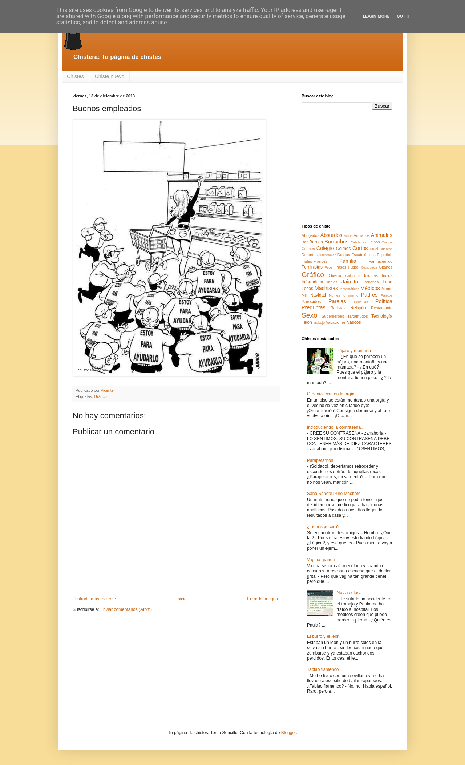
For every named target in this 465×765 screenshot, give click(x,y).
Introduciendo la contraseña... (335, 427)
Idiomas (371, 275)
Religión (358, 307)
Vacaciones (336, 322)
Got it (403, 16)
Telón (307, 322)
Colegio (325, 248)
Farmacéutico (380, 261)
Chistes (75, 76)
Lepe (387, 282)
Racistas (338, 308)
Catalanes (358, 242)
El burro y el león (323, 636)
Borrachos (337, 242)
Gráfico (100, 396)
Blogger (288, 732)
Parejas (337, 301)
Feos (328, 267)
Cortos (360, 248)
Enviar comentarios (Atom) (126, 609)
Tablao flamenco (323, 669)
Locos (307, 288)
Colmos (343, 248)
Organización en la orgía (331, 393)
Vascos (354, 322)
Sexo (310, 315)
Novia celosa (349, 592)
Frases (340, 267)
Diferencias (327, 255)
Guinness (352, 276)
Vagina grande (321, 559)
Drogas (343, 255)
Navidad (318, 295)
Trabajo (319, 323)
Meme (386, 288)
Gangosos (369, 267)
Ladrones (370, 282)
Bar (305, 242)
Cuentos (385, 249)
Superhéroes (333, 316)
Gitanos (385, 267)
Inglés (332, 282)
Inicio (182, 598)
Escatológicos (363, 255)
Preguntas (314, 307)
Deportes (310, 255)
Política (383, 301)
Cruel (374, 249)
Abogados (310, 235)
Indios (387, 275)
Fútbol (353, 267)
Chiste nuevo (110, 76)
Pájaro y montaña (354, 350)
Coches (308, 248)
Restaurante (381, 308)
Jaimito (349, 282)
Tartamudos (357, 316)
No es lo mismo (343, 295)
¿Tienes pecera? (323, 526)
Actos (348, 236)
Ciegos (386, 242)
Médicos (370, 288)
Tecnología (381, 316)
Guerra (335, 275)
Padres (369, 295)
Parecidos (311, 301)
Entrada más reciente (95, 598)
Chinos (374, 242)
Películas (361, 302)
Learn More (376, 16)
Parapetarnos (320, 460)
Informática (312, 282)
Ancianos (361, 235)
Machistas (326, 288)
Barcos (316, 242)
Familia (347, 261)
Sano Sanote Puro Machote (333, 493)
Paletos (386, 295)
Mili (304, 295)
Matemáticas (349, 289)
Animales (381, 235)
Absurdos (331, 235)
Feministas (312, 267)
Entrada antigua (262, 598)
